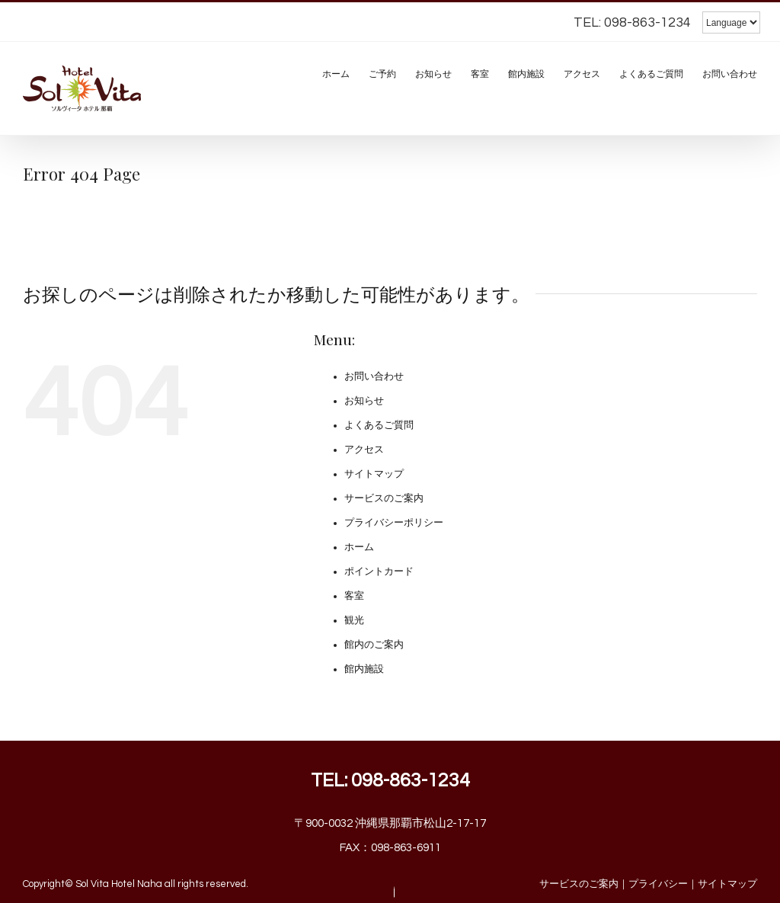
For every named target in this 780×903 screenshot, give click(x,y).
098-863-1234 (410, 780)
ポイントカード (379, 571)
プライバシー (658, 884)
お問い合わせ (374, 376)
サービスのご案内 (384, 498)
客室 (354, 596)
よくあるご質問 (379, 425)
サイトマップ (374, 474)
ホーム (359, 547)
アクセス (364, 449)
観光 (354, 620)
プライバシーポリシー (393, 522)
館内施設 (364, 669)
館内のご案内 (374, 644)
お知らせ (364, 400)
